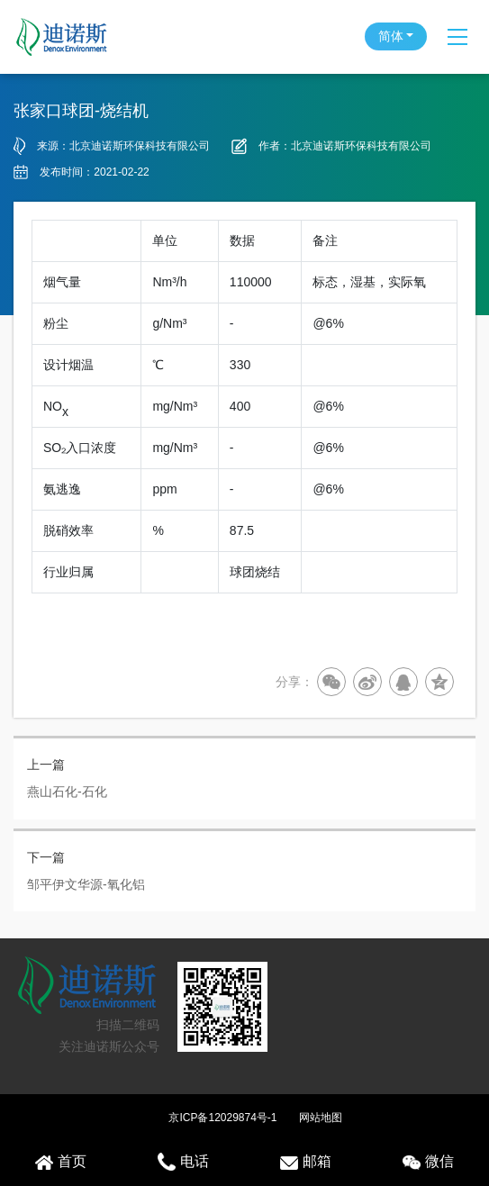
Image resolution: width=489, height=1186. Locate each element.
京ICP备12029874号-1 (222, 1117)
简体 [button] (390, 36)
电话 (183, 1162)
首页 (60, 1162)
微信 (428, 1162)
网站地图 (320, 1117)
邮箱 (305, 1162)
